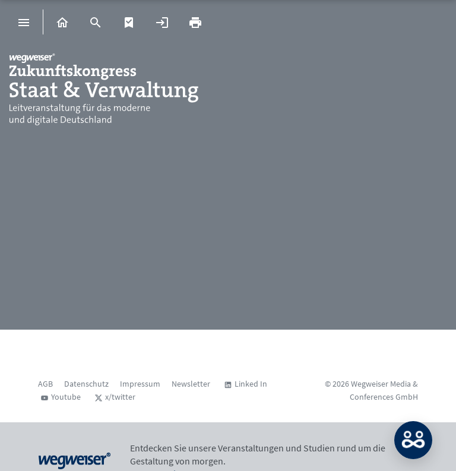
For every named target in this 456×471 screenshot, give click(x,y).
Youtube (66, 396)
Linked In (251, 383)
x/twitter (120, 396)
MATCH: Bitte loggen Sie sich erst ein (413, 440)
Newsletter (191, 383)
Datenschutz (86, 383)
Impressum (140, 383)
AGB (45, 383)
